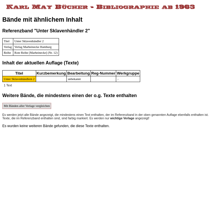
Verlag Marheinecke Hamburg (33, 47)
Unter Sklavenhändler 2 (29, 41)
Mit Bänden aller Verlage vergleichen (27, 105)
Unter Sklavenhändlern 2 (19, 79)
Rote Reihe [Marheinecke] (30, 52)
